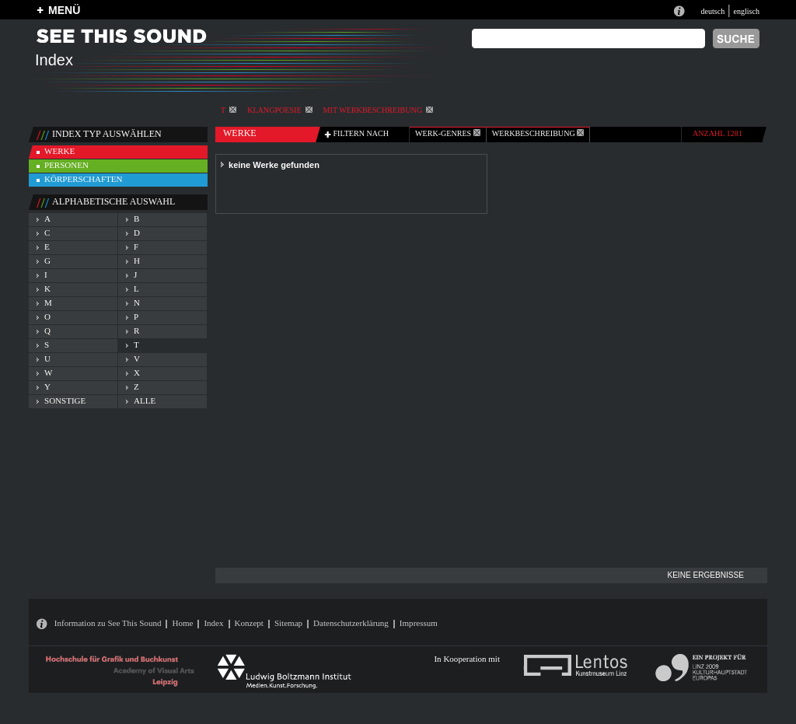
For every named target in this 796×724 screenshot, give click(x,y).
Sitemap (288, 623)
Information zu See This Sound (108, 623)
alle (144, 400)
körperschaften (83, 179)
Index (213, 623)
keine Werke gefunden (274, 165)
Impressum (419, 623)
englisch (746, 11)
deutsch (712, 11)
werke (59, 151)
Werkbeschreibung (538, 133)
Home (182, 623)
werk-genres (447, 133)
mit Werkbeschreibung (378, 110)
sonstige (65, 400)
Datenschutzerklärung (351, 623)
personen (66, 165)
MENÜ (64, 10)
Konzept (249, 623)
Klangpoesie (279, 110)
